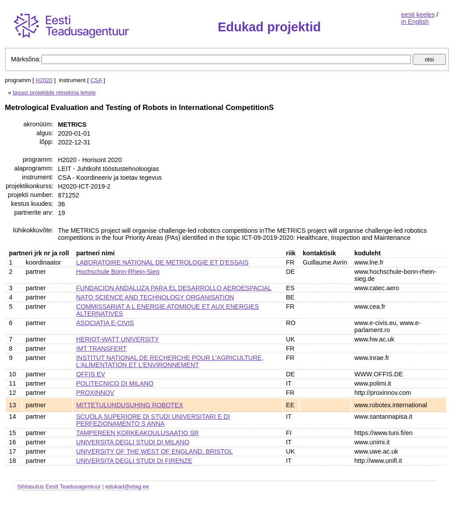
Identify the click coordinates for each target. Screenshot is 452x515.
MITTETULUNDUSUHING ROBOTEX (129, 405)
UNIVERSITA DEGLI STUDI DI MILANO (132, 442)
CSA (96, 80)
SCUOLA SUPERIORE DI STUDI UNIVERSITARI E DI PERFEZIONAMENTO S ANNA (153, 420)
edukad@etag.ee (127, 486)
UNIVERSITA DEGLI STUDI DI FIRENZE (134, 460)
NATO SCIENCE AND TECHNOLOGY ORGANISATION (155, 297)
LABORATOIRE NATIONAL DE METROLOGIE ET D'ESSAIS (162, 262)
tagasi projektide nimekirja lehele (54, 92)
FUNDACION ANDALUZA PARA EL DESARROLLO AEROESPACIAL (174, 288)
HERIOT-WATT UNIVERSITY (117, 339)
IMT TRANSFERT (101, 348)
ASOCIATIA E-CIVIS (105, 322)
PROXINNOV (95, 392)
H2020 (44, 80)
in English (415, 21)
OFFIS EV (90, 374)
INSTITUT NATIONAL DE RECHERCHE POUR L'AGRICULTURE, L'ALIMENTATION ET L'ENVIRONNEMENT (170, 361)
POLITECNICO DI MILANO (115, 383)
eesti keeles (418, 14)
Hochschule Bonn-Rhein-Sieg (118, 271)
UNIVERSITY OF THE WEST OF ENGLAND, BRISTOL (154, 451)
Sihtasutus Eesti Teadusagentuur (59, 486)
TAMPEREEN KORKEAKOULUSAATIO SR (137, 432)
